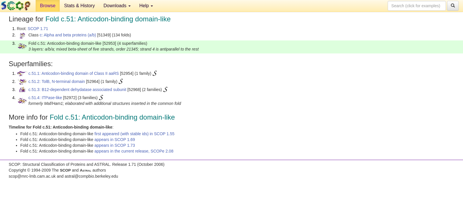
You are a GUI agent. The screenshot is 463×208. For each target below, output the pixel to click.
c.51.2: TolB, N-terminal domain (56, 81)
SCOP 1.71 (38, 28)
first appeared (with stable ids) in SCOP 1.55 (134, 133)
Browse (47, 5)
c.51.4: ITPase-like (45, 97)
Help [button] (146, 5)
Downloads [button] (117, 5)
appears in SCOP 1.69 (114, 139)
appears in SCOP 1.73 (114, 145)
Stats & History (79, 5)
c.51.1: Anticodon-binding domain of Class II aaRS (73, 73)
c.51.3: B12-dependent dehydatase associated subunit (77, 89)
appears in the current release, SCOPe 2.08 (133, 151)
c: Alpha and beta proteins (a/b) (68, 35)
